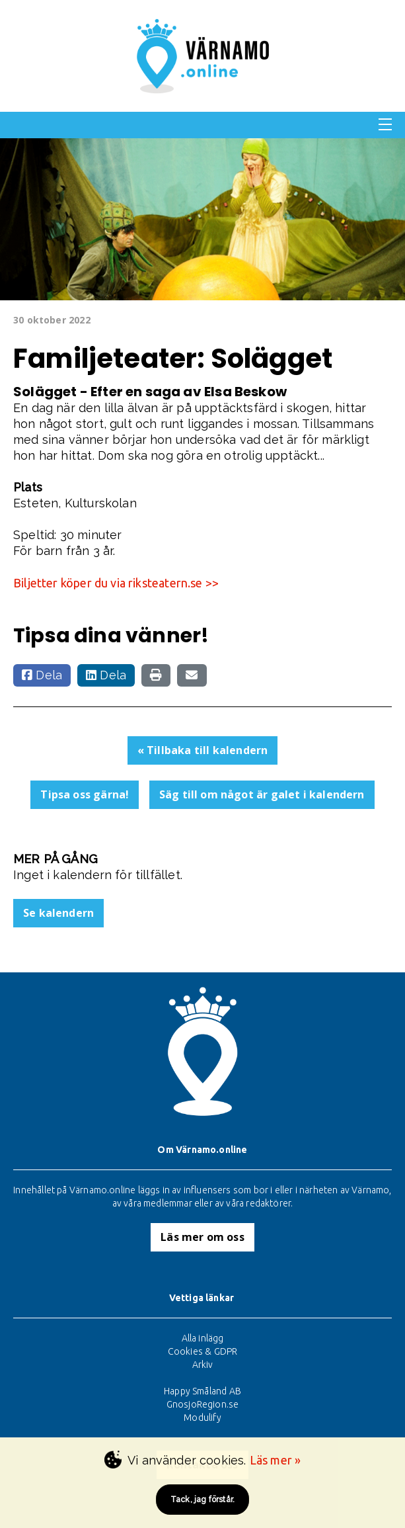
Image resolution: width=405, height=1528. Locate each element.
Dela (42, 675)
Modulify (202, 1417)
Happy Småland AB (202, 1391)
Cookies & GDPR (203, 1351)
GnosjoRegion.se (202, 1404)
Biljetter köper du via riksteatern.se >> (116, 582)
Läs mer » (275, 1459)
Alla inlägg (203, 1338)
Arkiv (202, 1364)
